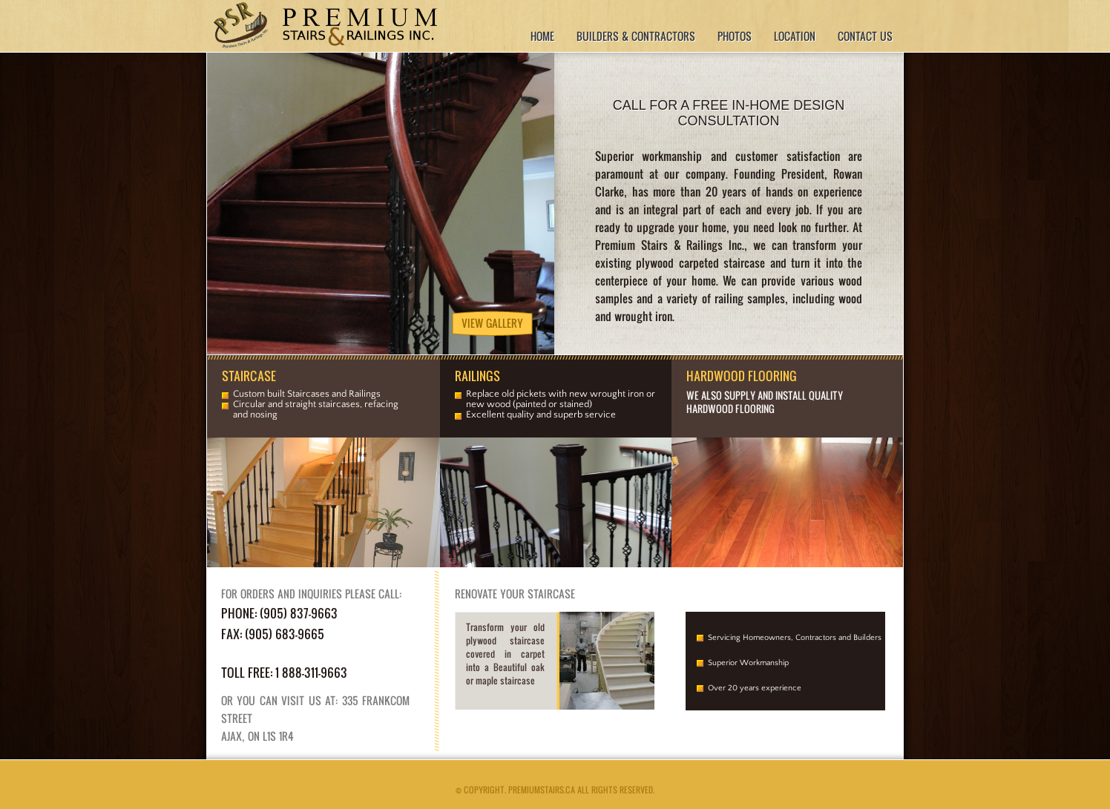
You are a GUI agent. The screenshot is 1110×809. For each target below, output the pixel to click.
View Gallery (492, 323)
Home (542, 36)
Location (794, 36)
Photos (734, 36)
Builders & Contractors (636, 36)
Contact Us (865, 36)
